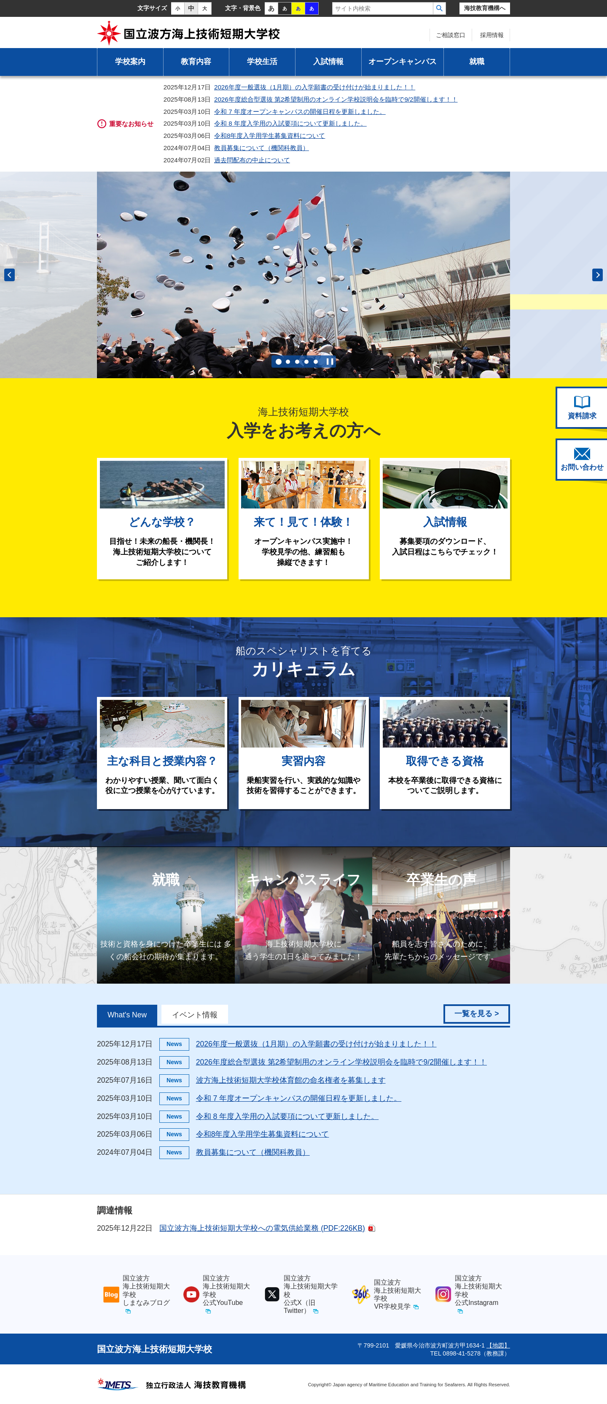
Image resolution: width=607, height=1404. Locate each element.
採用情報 (492, 35)
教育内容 (196, 61)
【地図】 (498, 1345)
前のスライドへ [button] (9, 275)
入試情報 (328, 61)
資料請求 (582, 408)
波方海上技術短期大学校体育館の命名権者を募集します (291, 1080)
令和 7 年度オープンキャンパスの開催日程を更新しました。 (300, 111)
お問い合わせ (582, 459)
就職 (476, 61)
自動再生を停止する (330, 361)
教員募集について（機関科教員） (261, 147)
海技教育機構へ (484, 8)
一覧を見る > (476, 1013)
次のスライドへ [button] (597, 275)
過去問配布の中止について (252, 160)
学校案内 (130, 61)
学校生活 (262, 61)
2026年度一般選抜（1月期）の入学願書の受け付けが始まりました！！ (314, 87)
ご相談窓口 (450, 35)
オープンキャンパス (402, 61)
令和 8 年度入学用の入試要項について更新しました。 (290, 123)
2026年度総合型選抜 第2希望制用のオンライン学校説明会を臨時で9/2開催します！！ (336, 99)
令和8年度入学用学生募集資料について (269, 135)
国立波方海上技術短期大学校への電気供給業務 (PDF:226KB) (262, 1228)
